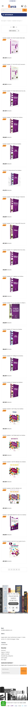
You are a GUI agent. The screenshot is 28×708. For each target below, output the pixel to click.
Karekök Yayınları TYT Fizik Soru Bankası (12, 144)
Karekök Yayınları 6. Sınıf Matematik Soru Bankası (14, 435)
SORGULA (23, 671)
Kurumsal (3, 650)
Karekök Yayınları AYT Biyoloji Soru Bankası (12, 382)
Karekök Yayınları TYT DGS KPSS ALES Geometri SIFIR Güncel (14, 64)
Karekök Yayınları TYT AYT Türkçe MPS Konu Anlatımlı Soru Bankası (14, 223)
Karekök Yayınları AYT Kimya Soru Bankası (12, 329)
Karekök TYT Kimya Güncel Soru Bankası (12, 170)
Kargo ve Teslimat (5, 652)
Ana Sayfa (3, 20)
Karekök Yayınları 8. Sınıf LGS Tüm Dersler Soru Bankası (14, 541)
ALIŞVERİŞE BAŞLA (13, 603)
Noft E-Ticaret (13, 702)
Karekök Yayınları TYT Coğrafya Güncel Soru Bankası (14, 250)
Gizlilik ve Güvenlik (5, 654)
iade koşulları (4, 657)
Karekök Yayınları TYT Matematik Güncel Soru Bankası (14, 91)
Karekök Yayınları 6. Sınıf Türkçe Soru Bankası (13, 408)
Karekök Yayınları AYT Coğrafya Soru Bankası (13, 276)
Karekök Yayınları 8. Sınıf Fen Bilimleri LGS (12, 488)
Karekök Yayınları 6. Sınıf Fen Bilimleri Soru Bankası (14, 461)
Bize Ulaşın (3, 659)
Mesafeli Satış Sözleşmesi (7, 656)
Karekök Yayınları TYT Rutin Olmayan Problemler (14, 197)
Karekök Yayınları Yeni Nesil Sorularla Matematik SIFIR (14, 38)
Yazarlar (9, 20)
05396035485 (12, 1)
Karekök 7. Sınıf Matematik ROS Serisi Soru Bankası (14, 514)
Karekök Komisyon (16, 20)
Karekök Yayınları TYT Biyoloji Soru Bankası (12, 117)
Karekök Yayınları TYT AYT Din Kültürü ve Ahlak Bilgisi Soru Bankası (14, 303)
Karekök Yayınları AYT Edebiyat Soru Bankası (13, 355)
